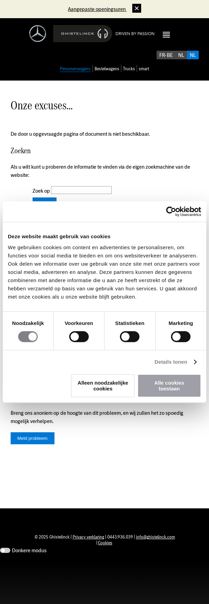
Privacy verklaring (88, 555)
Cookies (105, 561)
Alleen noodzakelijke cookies (103, 385)
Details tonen (171, 362)
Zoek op (42, 198)
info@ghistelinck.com (155, 555)
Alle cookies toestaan (169, 385)
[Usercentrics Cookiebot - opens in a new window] (171, 211)
